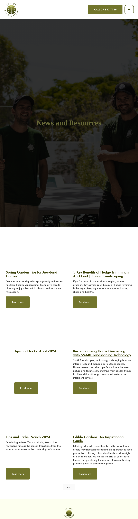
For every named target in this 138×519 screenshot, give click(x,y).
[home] (11, 9)
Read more (18, 302)
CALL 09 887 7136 (105, 9)
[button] (129, 9)
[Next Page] (69, 487)
